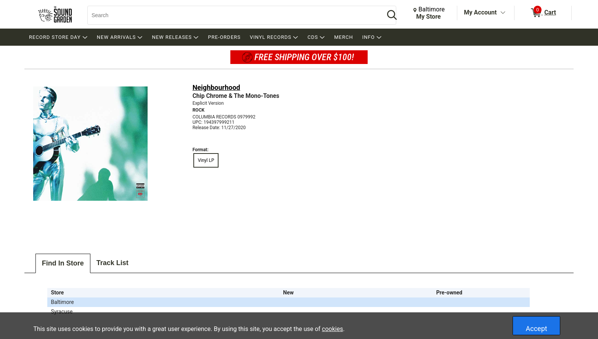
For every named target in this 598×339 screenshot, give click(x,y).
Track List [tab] (112, 263)
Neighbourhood (216, 87)
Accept (536, 329)
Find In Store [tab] (63, 263)
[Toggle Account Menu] (502, 13)
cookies (332, 329)
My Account (480, 12)
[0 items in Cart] (542, 13)
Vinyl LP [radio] (206, 160)
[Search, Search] (232, 15)
